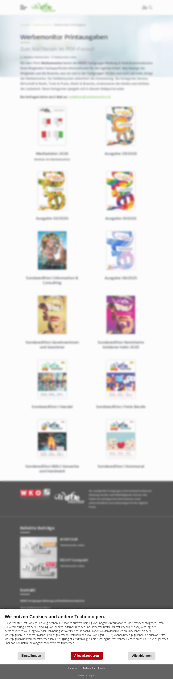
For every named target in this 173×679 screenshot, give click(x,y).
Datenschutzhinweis (94, 668)
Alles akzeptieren (86, 655)
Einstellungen (31, 655)
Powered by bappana (86, 675)
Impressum (74, 668)
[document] (86, 632)
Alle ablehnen (141, 655)
